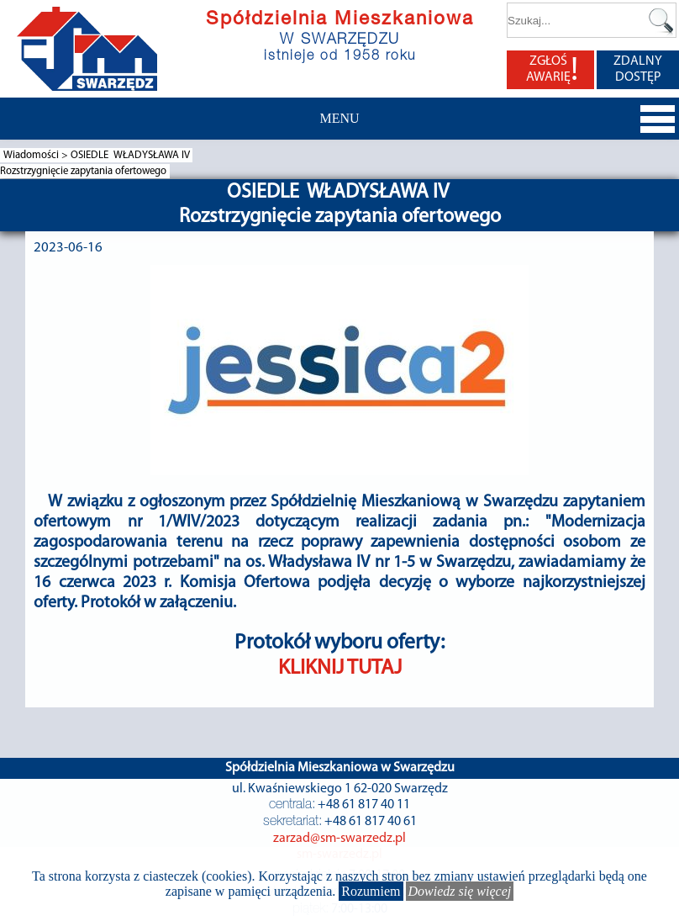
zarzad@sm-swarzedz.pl (339, 838)
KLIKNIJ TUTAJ (340, 668)
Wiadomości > (37, 155)
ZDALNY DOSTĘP (637, 69)
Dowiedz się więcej (460, 891)
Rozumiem (370, 891)
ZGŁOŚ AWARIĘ (552, 70)
